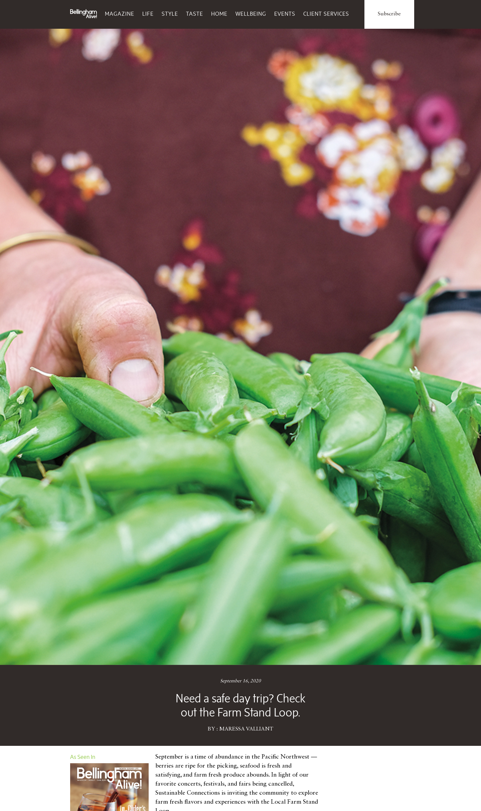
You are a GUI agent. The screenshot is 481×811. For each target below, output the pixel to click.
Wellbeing (250, 13)
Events (284, 13)
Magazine (119, 13)
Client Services (326, 13)
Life (148, 13)
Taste (194, 13)
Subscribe (389, 14)
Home (219, 13)
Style (170, 13)
